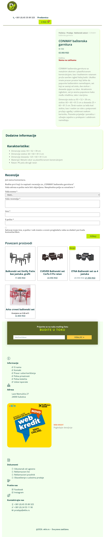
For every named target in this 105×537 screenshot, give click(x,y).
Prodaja (70, 33)
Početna (62, 33)
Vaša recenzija (12, 199)
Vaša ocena (11, 191)
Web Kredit (58, 425)
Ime (7, 211)
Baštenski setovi (81, 33)
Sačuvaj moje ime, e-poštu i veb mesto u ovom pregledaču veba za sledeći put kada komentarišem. (45, 231)
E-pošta (9, 219)
